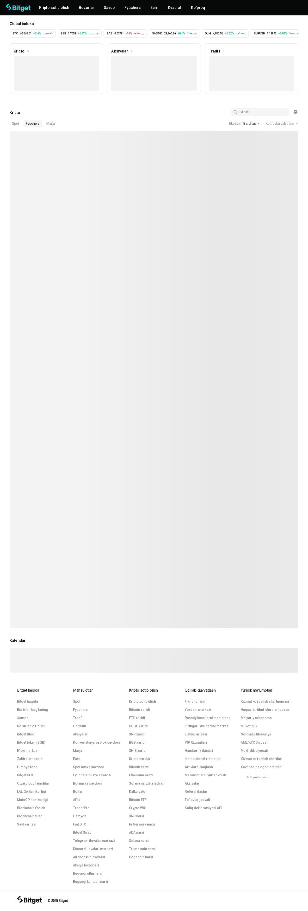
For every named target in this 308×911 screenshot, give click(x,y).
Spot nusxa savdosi (88, 767)
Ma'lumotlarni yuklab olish (205, 775)
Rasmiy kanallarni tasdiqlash (207, 718)
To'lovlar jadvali (197, 800)
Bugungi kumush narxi (90, 882)
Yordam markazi (198, 710)
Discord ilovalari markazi (93, 849)
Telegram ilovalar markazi (94, 841)
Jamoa (22, 718)
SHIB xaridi (138, 751)
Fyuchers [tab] (33, 123)
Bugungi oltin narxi (88, 873)
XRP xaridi (137, 734)
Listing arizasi (196, 734)
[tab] (15, 112)
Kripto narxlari (140, 759)
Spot (76, 701)
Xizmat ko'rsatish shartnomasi (265, 701)
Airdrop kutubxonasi (89, 857)
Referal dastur (196, 791)
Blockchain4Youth (31, 808)
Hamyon (79, 816)
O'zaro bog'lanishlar (33, 783)
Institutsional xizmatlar (203, 759)
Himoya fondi (27, 767)
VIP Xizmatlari (196, 742)
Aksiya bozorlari (86, 865)
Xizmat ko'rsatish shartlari (261, 759)
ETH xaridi (137, 718)
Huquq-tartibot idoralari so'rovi (265, 710)
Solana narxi (139, 841)
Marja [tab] (50, 123)
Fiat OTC (79, 824)
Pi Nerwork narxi (142, 824)
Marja (77, 751)
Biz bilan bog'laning (32, 710)
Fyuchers (80, 710)
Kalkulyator (138, 791)
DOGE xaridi (138, 726)
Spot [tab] (15, 123)
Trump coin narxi (142, 849)
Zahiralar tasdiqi (30, 759)
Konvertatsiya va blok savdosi (96, 742)
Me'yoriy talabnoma (256, 718)
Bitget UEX (25, 775)
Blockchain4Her (29, 816)
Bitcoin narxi (139, 767)
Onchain (79, 726)
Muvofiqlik (249, 726)
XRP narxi (136, 816)
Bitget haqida (27, 701)
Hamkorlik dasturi (199, 751)
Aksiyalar (80, 734)
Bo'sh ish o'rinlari (31, 726)
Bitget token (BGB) (31, 742)
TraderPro (81, 808)
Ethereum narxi (141, 775)
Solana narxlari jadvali (146, 783)
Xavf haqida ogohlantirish (261, 767)
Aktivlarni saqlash (199, 767)
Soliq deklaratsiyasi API (203, 808)
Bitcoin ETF (138, 800)
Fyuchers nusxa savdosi (92, 775)
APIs (76, 800)
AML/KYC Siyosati (254, 742)
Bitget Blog (25, 734)
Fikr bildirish (195, 701)
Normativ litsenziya (256, 734)
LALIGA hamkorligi (31, 791)
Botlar (78, 791)
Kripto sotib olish (142, 701)
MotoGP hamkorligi (32, 800)
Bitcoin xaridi (139, 710)
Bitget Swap (82, 832)
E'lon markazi (27, 751)
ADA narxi (136, 832)
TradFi (78, 718)
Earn (76, 759)
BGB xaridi (137, 742)
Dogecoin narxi (141, 857)
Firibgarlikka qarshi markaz (206, 726)
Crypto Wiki (138, 808)
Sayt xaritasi (26, 824)
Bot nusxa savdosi (87, 783)
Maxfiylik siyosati (254, 751)
